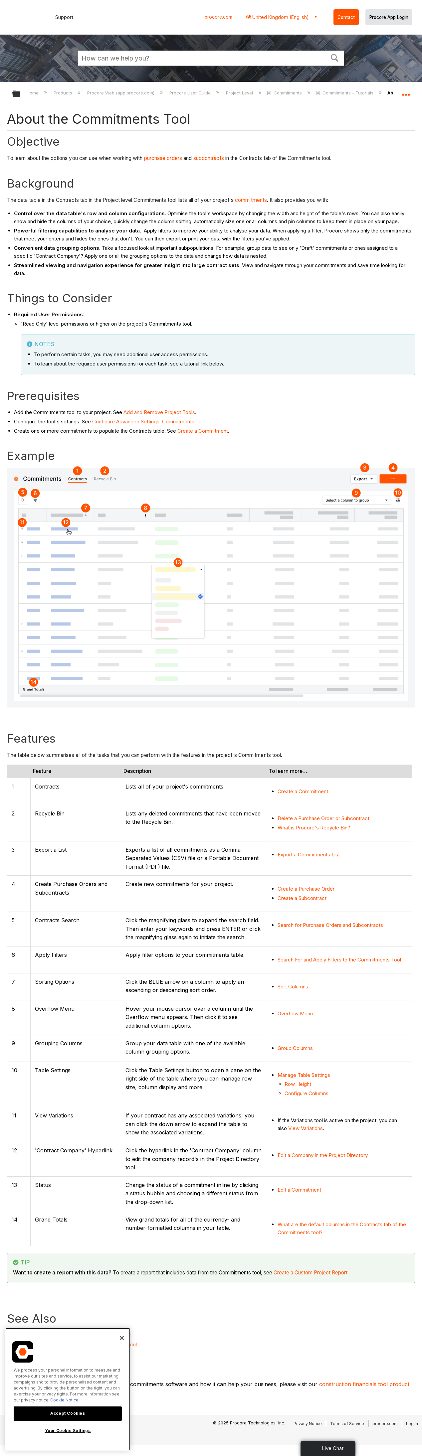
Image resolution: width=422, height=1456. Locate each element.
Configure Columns (306, 1093)
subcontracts (208, 158)
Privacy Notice (308, 1423)
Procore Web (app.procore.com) (121, 92)
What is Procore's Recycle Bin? (314, 827)
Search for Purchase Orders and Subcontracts (330, 925)
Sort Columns (293, 986)
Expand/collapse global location (406, 92)
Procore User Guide (190, 92)
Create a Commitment (202, 431)
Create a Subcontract (302, 898)
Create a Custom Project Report (310, 1272)
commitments (251, 200)
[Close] (121, 1338)
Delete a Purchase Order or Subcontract (323, 818)
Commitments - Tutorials (345, 92)
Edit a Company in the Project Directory (323, 1155)
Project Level (240, 92)
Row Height (298, 1084)
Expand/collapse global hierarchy (20, 94)
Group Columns (295, 1048)
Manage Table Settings (304, 1075)
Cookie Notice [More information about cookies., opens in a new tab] (64, 1399)
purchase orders (163, 158)
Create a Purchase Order (306, 889)
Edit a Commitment (299, 1190)
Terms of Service (347, 1423)
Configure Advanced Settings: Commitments (143, 421)
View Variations (305, 1128)
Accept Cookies (67, 1413)
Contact (346, 17)
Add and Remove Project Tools (159, 412)
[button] (334, 57)
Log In (412, 1423)
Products (64, 92)
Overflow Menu (295, 1013)
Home (33, 92)
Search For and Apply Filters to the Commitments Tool (339, 959)
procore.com (218, 17)
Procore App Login (388, 17)
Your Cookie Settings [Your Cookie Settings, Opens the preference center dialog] (68, 1430)
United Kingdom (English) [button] (280, 17)
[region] (67, 1389)
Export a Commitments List (309, 854)
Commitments (285, 92)
